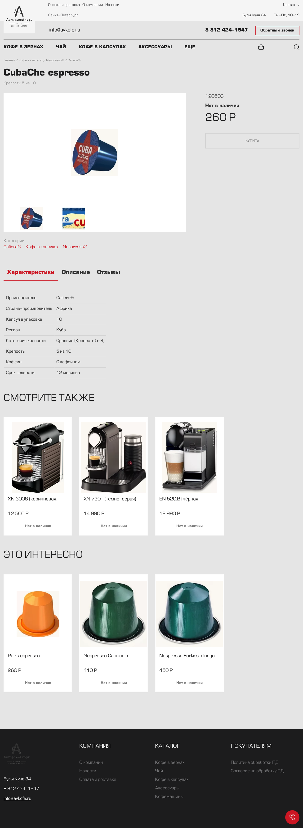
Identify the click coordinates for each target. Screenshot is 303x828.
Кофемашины (169, 797)
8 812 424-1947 (226, 30)
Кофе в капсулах (102, 47)
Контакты (291, 5)
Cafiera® (12, 247)
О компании (92, 5)
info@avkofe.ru (64, 30)
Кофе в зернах (23, 47)
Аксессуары (155, 47)
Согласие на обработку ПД (257, 771)
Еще (189, 47)
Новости (112, 5)
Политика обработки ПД (254, 762)
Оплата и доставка (64, 5)
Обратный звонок (277, 30)
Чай (61, 47)
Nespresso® (75, 247)
